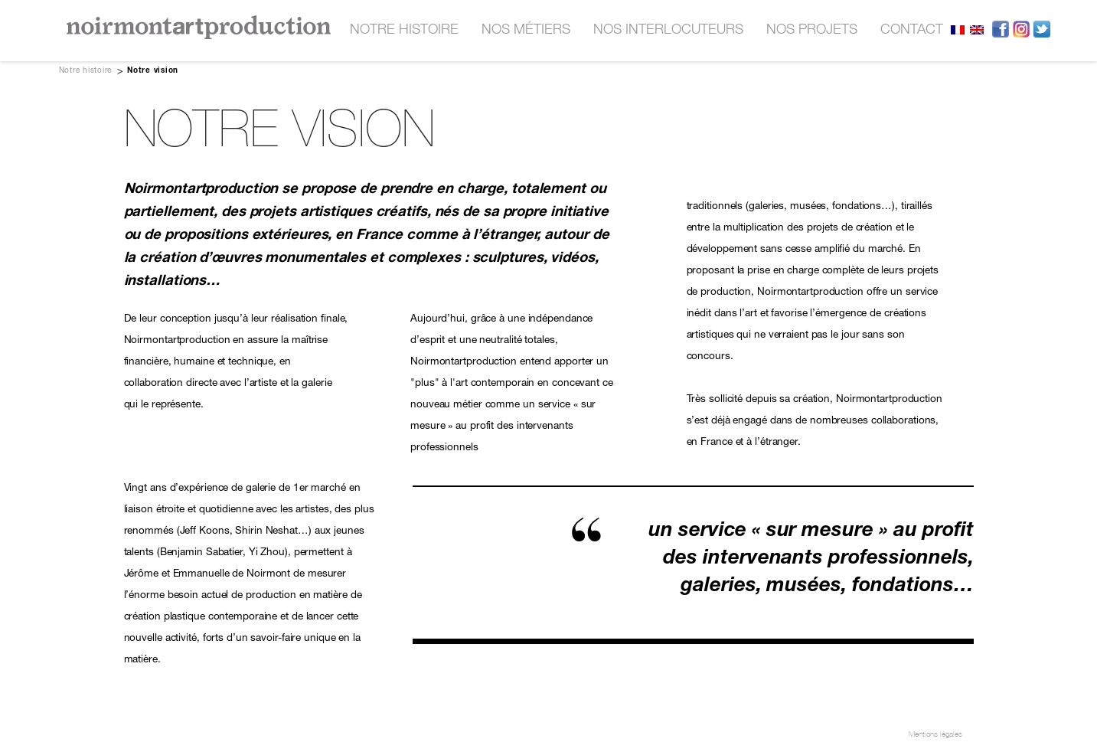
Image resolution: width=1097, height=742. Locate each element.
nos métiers (526, 31)
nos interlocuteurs (668, 31)
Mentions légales (935, 734)
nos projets (811, 31)
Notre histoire (404, 31)
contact (911, 31)
